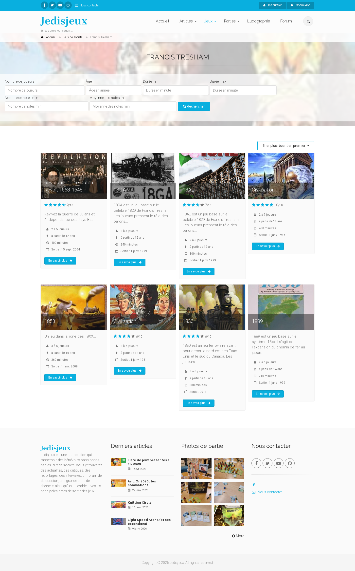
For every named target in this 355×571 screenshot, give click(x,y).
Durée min (151, 81)
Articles (186, 21)
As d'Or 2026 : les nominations (142, 483)
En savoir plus (60, 260)
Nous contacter (86, 5)
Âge (89, 81)
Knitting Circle (140, 502)
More (237, 536)
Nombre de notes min (21, 98)
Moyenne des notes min (107, 98)
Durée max (218, 81)
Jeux (208, 21)
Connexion (300, 5)
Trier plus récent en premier (284, 146)
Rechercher (194, 106)
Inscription (273, 5)
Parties (230, 21)
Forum (286, 21)
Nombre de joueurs (20, 81)
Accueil (162, 21)
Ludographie (258, 21)
